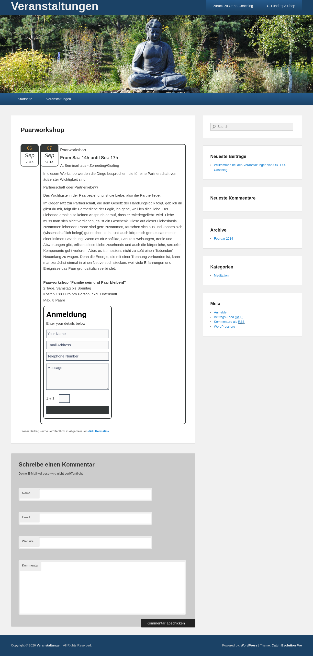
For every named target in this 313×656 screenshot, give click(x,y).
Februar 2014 (223, 238)
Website (28, 541)
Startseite (25, 99)
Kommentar (30, 565)
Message (77, 377)
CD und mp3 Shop (281, 6)
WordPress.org (224, 326)
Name (26, 493)
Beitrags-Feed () (229, 317)
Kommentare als (229, 322)
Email (26, 517)
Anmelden (221, 312)
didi (90, 431)
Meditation (221, 275)
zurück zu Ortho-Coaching (233, 6)
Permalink (102, 431)
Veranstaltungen (58, 99)
